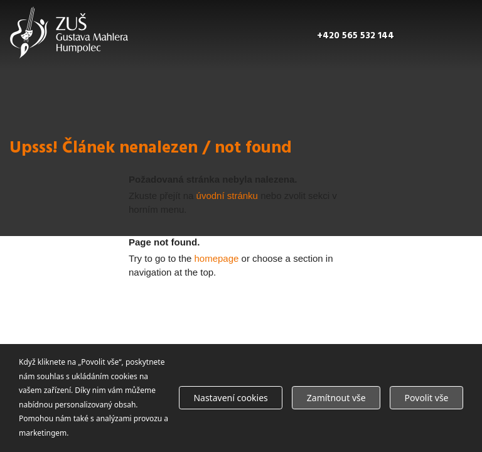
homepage (217, 258)
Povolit (427, 398)
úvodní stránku (227, 195)
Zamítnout (336, 398)
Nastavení (230, 398)
